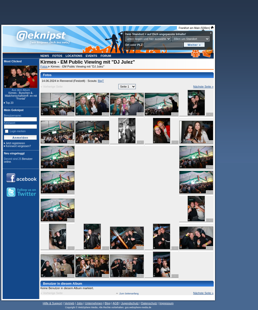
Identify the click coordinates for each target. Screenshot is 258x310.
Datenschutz (149, 303)
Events (91, 55)
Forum (106, 55)
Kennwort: (10, 122)
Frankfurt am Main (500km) (196, 28)
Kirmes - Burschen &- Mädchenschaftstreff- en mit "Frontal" (21, 96)
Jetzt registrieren (15, 143)
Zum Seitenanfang (129, 293)
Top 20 (10, 102)
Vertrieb (69, 303)
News (44, 55)
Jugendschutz (130, 303)
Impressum (166, 303)
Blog (107, 303)
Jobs (80, 303)
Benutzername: (13, 115)
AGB (116, 303)
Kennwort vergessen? (18, 146)
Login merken (18, 131)
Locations (74, 55)
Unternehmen (93, 303)
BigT (101, 80)
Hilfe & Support (52, 303)
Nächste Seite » (203, 86)
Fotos (57, 55)
